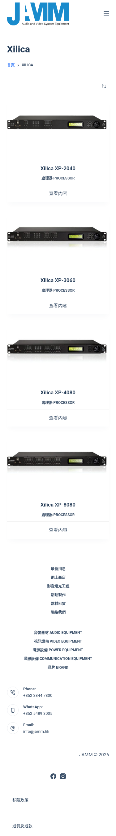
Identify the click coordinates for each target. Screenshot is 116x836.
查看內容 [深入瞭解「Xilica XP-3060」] (58, 305)
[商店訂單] (104, 86)
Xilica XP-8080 (58, 505)
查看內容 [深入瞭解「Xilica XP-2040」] (58, 193)
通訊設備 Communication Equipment (58, 659)
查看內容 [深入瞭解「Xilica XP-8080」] (58, 530)
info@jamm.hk (36, 731)
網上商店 (58, 577)
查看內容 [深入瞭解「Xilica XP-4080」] (58, 418)
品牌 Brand (58, 667)
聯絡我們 (58, 612)
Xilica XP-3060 (58, 280)
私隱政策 (20, 800)
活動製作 (58, 595)
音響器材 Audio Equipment (58, 632)
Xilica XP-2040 (58, 168)
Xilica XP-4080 (58, 392)
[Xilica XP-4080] (58, 352)
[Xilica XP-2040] (58, 128)
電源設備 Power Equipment (58, 650)
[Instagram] (63, 776)
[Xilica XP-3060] (58, 240)
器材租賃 (58, 603)
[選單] (106, 13)
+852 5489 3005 (37, 713)
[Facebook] (53, 776)
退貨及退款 (22, 826)
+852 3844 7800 (37, 695)
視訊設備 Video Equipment (58, 641)
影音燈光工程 (58, 586)
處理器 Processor (58, 178)
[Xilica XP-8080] (58, 464)
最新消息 (58, 569)
